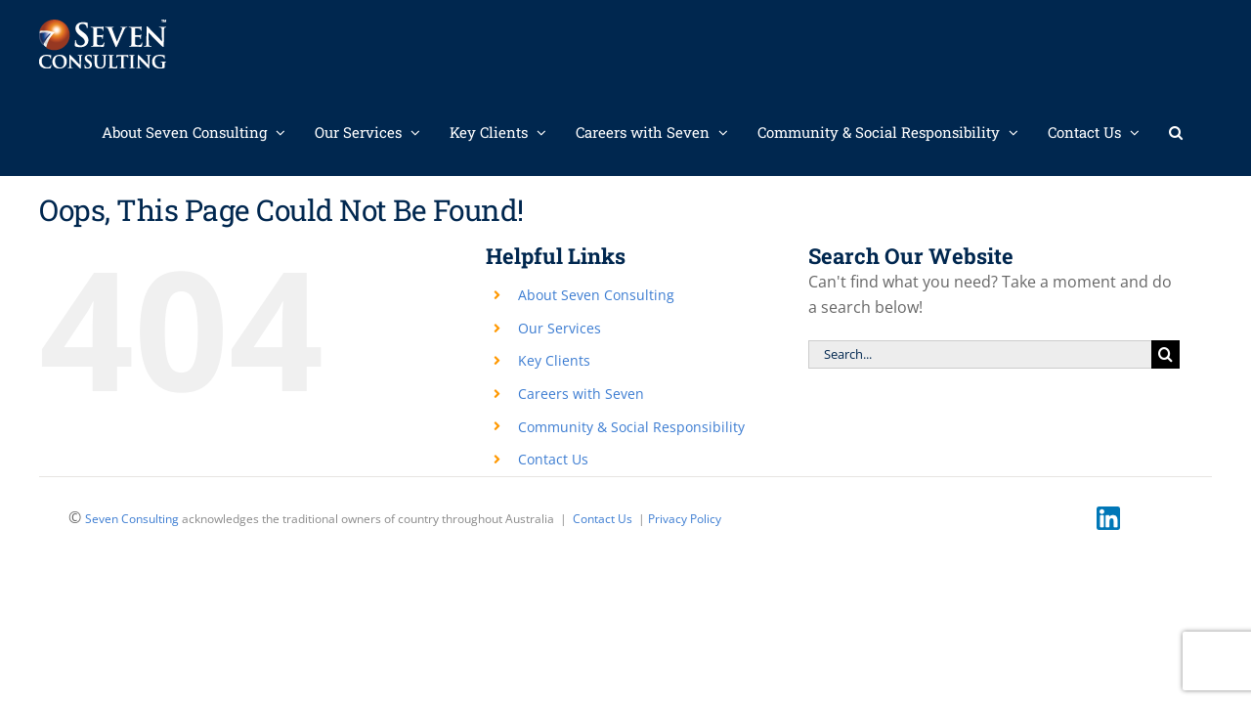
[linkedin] (1108, 514)
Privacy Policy (684, 518)
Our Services (559, 328)
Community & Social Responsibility (631, 427)
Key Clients (554, 360)
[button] (1205, 132)
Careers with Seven (581, 393)
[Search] (1165, 354)
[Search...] (979, 354)
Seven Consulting (132, 518)
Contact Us (553, 459)
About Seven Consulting (596, 295)
